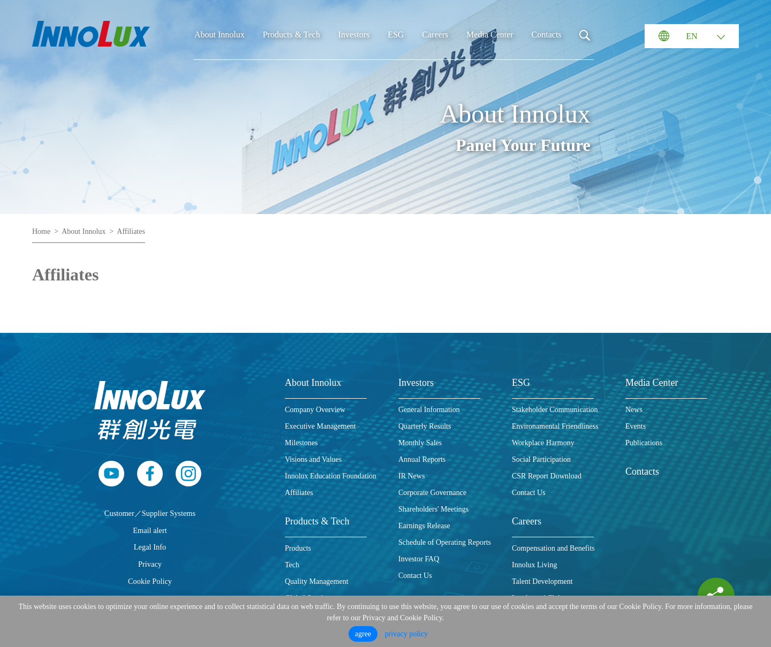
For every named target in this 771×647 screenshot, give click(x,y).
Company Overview (315, 410)
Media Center (489, 34)
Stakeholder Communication (555, 410)
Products (298, 548)
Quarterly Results (424, 426)
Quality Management (317, 581)
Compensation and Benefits (553, 548)
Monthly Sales (420, 443)
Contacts (547, 34)
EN (691, 36)
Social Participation (541, 459)
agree (363, 634)
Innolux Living (534, 565)
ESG (396, 34)
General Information (429, 410)
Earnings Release (424, 526)
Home (41, 231)
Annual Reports (421, 459)
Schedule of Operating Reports (444, 542)
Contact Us (415, 576)
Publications (643, 443)
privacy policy (406, 634)
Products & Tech (291, 34)
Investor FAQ (418, 559)
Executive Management (320, 426)
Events (635, 426)
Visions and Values (313, 459)
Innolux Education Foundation (330, 476)
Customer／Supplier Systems (149, 513)
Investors (354, 34)
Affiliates (131, 231)
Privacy (150, 564)
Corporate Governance (432, 493)
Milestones (301, 443)
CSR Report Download (546, 476)
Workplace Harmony (543, 443)
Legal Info (150, 547)
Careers (435, 34)
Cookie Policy (150, 581)
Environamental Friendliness (555, 426)
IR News (411, 476)
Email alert (150, 530)
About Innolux (219, 34)
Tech (292, 565)
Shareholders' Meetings (433, 509)
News (633, 410)
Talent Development (542, 581)
